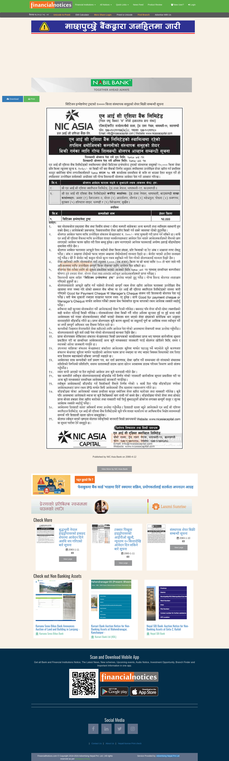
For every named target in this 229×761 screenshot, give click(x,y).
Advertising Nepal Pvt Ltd (167, 756)
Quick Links (122, 5)
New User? (177, 5)
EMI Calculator (82, 15)
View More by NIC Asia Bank (115, 469)
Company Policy (82, 759)
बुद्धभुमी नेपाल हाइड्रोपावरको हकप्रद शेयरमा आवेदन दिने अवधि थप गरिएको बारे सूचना (72, 537)
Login (192, 5)
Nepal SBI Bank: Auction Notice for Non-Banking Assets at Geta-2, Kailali (168, 627)
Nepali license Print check (130, 743)
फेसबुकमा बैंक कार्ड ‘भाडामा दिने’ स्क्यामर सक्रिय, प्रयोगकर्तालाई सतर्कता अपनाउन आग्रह (135, 486)
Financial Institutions (85, 5)
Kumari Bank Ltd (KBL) (105, 637)
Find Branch (144, 15)
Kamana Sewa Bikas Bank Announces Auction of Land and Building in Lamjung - (57, 627)
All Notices (106, 5)
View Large (67, 559)
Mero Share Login (102, 15)
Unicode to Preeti (61, 15)
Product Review (155, 5)
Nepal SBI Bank (157, 633)
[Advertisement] (113, 55)
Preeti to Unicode (124, 15)
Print (31, 99)
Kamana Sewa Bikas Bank (51, 633)
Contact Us (97, 743)
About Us (110, 743)
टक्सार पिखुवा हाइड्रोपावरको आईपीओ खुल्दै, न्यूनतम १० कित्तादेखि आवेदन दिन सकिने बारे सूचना (127, 539)
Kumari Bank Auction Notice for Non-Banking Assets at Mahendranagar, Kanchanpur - (110, 629)
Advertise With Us (163, 15)
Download (13, 99)
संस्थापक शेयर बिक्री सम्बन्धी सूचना (182, 531)
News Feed (138, 5)
